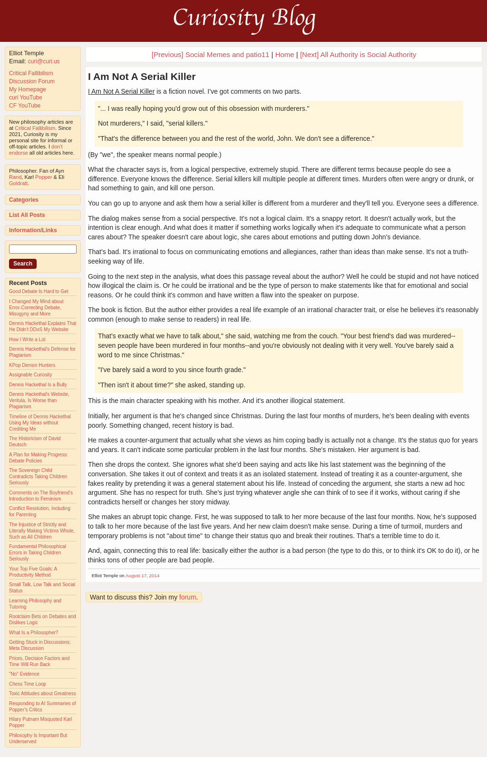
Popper (43, 177)
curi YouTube (25, 97)
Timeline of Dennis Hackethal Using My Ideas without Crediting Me (40, 423)
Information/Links (33, 230)
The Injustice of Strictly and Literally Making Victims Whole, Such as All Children (42, 531)
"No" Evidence (24, 674)
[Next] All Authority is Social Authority (358, 54)
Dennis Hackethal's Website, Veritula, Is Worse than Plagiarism (39, 400)
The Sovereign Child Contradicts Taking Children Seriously (38, 476)
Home (284, 54)
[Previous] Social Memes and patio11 (211, 54)
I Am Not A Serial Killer (141, 76)
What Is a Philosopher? (33, 632)
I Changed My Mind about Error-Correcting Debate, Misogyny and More (36, 307)
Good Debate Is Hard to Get (38, 291)
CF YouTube (24, 105)
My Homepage (27, 89)
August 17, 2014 (142, 575)
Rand (15, 177)
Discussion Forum (32, 81)
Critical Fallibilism (31, 73)
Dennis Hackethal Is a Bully (38, 384)
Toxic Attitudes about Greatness (42, 693)
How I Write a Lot (27, 339)
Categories (24, 200)
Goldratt (18, 183)
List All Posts (27, 215)
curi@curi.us (44, 61)
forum (187, 597)
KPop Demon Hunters (32, 365)
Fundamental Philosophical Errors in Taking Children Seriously (37, 552)
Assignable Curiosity (30, 374)
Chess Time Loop (27, 684)
